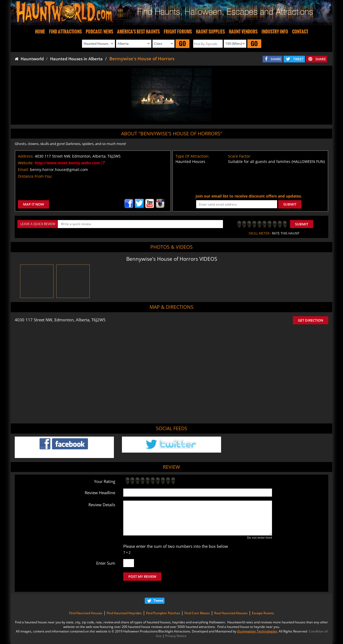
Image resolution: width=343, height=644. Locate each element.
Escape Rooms (263, 613)
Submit (301, 224)
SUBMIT (289, 204)
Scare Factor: (239, 156)
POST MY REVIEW (142, 576)
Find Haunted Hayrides (124, 613)
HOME (40, 31)
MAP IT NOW (33, 204)
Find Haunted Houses (85, 613)
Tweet (158, 600)
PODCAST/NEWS (99, 31)
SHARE (276, 59)
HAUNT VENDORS (243, 31)
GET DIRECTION (310, 320)
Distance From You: (35, 176)
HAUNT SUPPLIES (210, 31)
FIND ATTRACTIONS (65, 31)
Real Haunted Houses (231, 613)
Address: (26, 156)
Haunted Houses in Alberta (76, 58)
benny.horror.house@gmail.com (59, 169)
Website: (25, 162)
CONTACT (300, 31)
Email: (23, 169)
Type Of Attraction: (192, 156)
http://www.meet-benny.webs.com (70, 162)
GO (182, 43)
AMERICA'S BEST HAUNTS (138, 31)
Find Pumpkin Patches (163, 613)
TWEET (298, 59)
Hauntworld (29, 58)
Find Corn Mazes (197, 613)
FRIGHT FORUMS (178, 31)
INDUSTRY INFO (275, 31)
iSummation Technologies (257, 631)
